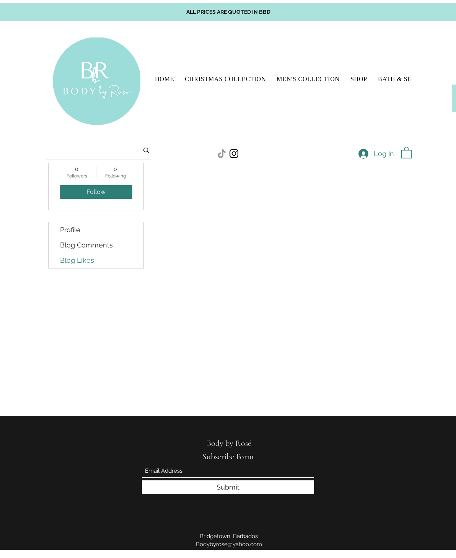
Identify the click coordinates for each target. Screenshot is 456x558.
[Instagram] (234, 153)
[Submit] (228, 487)
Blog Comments (86, 245)
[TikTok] (222, 153)
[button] (406, 152)
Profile (70, 230)
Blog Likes (77, 260)
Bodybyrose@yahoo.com (229, 544)
